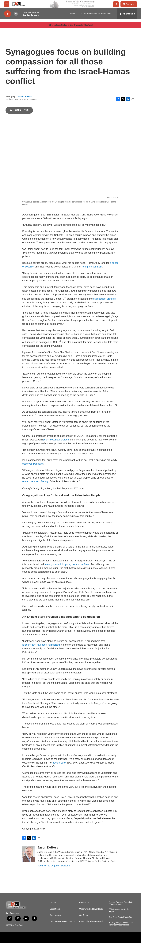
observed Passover (32, 463)
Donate (130, 4)
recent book (59, 762)
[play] (7, 13)
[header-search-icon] (116, 4)
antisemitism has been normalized (41, 644)
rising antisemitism (92, 266)
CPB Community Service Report (119, 910)
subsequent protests (104, 298)
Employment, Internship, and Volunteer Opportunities (121, 924)
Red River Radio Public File (120, 917)
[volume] (15, 14)
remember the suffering (35, 481)
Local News (55, 909)
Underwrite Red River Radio (91, 909)
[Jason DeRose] (28, 854)
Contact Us (84, 903)
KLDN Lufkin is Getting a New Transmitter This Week (70, 25)
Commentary (55, 915)
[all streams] (127, 13)
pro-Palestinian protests (56, 439)
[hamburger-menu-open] (6, 4)
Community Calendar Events (62, 921)
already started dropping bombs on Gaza (66, 564)
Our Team (83, 915)
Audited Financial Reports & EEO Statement (121, 903)
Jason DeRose (24, 96)
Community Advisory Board (91, 921)
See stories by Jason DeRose (53, 865)
